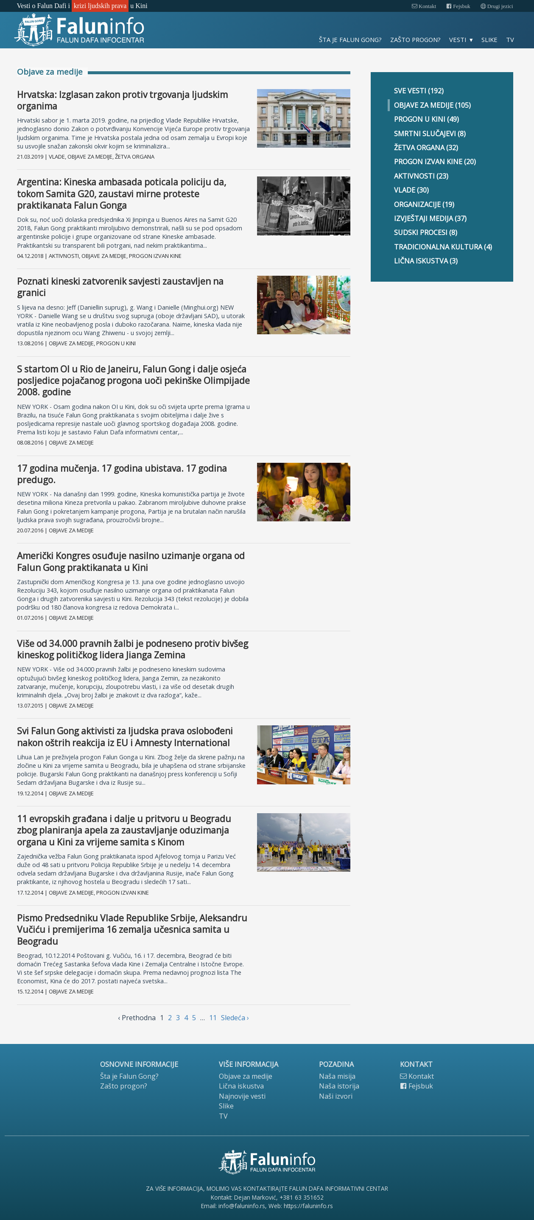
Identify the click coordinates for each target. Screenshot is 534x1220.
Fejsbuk (458, 6)
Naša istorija (339, 1086)
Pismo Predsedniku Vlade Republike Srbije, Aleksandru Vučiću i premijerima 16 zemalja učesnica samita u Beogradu (132, 929)
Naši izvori (335, 1096)
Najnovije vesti (242, 1096)
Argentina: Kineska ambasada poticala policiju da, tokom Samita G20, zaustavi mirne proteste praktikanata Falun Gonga (121, 193)
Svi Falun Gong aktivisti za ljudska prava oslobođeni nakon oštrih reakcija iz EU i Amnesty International (125, 736)
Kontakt (424, 6)
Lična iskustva (241, 1086)
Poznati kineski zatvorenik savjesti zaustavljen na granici (120, 287)
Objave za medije (245, 1076)
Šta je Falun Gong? (350, 39)
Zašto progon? (415, 39)
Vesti (457, 39)
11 (213, 1017)
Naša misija (337, 1076)
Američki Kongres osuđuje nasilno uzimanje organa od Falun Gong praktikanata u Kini (131, 561)
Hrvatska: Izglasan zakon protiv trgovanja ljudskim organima (122, 100)
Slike (489, 39)
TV (510, 39)
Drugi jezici (497, 6)
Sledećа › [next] (235, 1017)
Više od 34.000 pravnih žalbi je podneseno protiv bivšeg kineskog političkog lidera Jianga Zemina (132, 649)
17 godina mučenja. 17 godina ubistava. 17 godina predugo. (122, 474)
